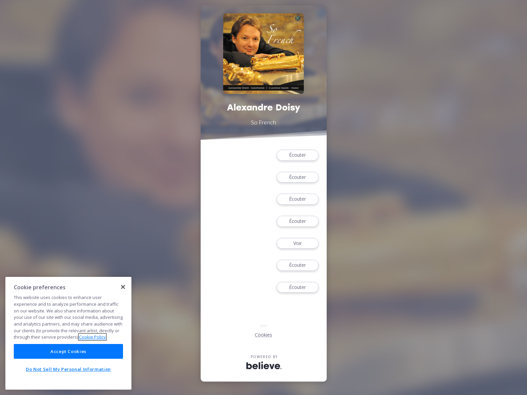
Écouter (297, 155)
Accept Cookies (68, 351)
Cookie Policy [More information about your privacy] (92, 337)
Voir (297, 243)
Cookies (263, 335)
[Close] (123, 287)
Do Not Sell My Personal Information (68, 369)
